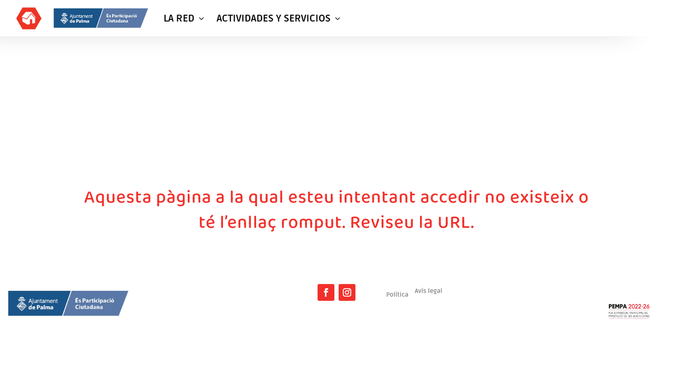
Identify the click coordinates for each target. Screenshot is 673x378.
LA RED (185, 18)
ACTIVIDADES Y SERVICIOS (279, 18)
